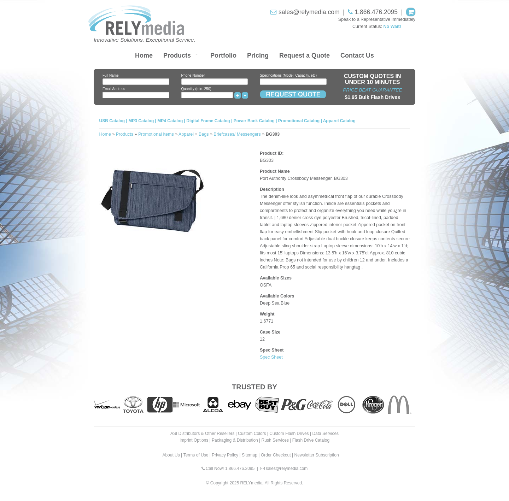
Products (177, 55)
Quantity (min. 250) (196, 89)
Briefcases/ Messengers (237, 134)
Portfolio (223, 55)
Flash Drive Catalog (310, 440)
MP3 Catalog (141, 120)
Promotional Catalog (299, 120)
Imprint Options (194, 440)
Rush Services (275, 440)
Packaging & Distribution (235, 440)
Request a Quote (304, 55)
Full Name (111, 75)
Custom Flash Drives (289, 433)
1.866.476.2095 (376, 12)
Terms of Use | (197, 455)
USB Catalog (112, 120)
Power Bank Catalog (254, 120)
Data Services (325, 433)
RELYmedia (251, 483)
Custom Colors (252, 433)
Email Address (114, 89)
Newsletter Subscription (316, 455)
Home (144, 55)
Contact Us (357, 55)
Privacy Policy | (226, 455)
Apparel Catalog (339, 120)
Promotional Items (156, 134)
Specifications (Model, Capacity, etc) (288, 75)
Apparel (186, 134)
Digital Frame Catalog (208, 120)
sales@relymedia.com (309, 12)
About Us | (172, 455)
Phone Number (193, 75)
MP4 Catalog (170, 120)
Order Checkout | (277, 455)
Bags (204, 134)
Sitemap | (250, 455)
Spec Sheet (271, 357)
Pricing (258, 55)
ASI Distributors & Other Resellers (202, 433)
